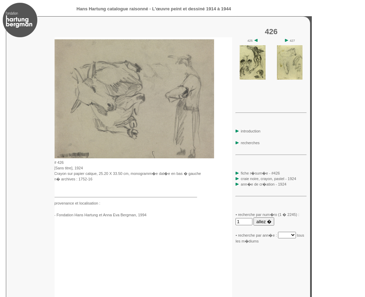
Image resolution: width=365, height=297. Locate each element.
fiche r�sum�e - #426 (260, 173)
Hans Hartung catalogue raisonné (112, 8)
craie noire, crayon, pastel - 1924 (268, 179)
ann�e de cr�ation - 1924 (263, 184)
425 (252, 40)
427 (290, 40)
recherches (247, 143)
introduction (248, 131)
